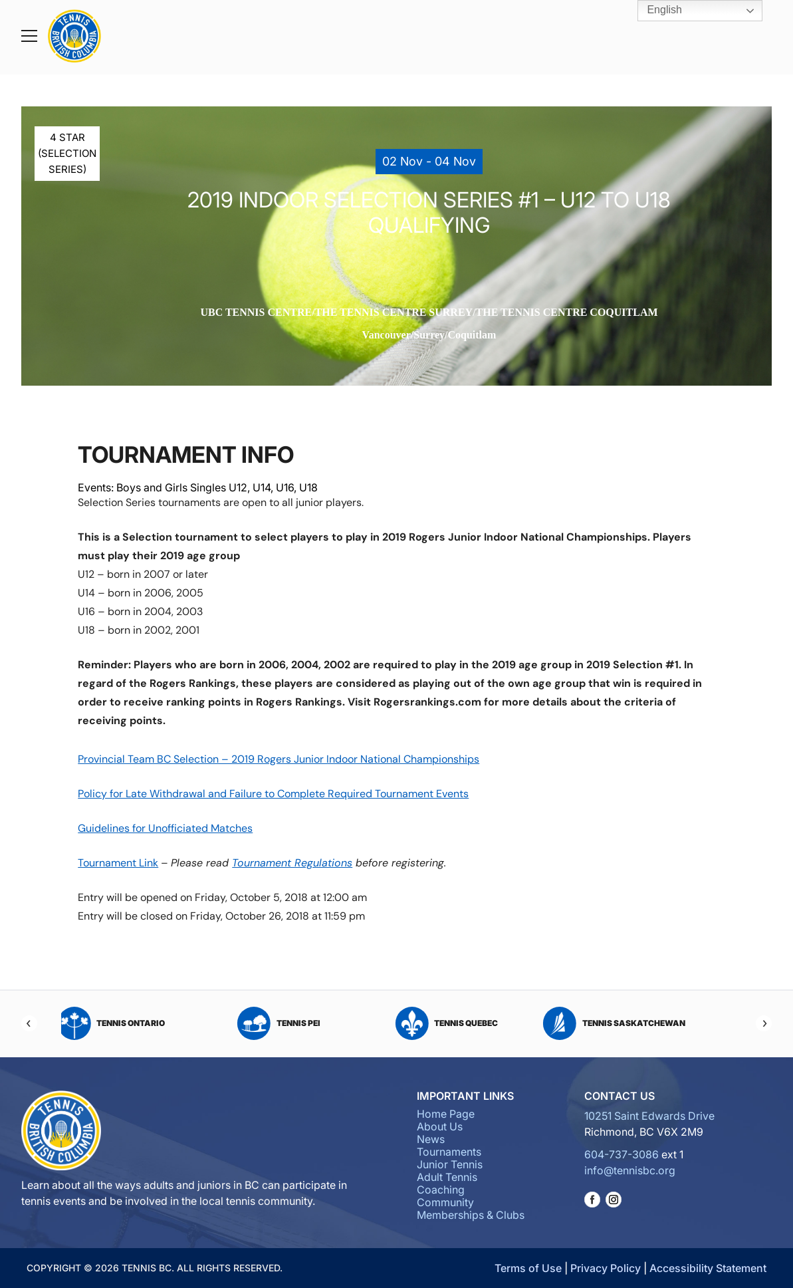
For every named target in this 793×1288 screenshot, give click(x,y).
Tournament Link (118, 863)
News (431, 1139)
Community (445, 1202)
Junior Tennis (450, 1164)
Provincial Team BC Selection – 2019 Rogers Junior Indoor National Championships (278, 759)
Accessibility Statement (707, 1268)
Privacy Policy (605, 1268)
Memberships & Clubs (470, 1215)
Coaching (441, 1189)
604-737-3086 (621, 1154)
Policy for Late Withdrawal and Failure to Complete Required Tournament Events (273, 794)
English (655, 11)
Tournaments (449, 1151)
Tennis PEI (602, 1023)
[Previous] (29, 1023)
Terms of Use (528, 1268)
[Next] (764, 1023)
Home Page (446, 1113)
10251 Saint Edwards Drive (649, 1115)
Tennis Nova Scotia (267, 1023)
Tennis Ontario (435, 1023)
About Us (440, 1126)
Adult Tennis (447, 1177)
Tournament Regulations (292, 863)
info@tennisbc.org (629, 1170)
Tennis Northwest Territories (77, 1023)
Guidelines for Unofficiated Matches (165, 828)
